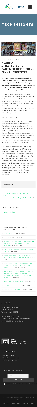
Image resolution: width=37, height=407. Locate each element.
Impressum (21, 403)
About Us (6, 403)
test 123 (6, 237)
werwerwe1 (8, 233)
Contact (13, 403)
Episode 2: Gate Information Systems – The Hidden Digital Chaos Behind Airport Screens (19, 243)
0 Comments (22, 60)
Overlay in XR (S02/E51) (12, 285)
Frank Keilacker (9, 60)
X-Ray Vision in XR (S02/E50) (13, 289)
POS (31, 60)
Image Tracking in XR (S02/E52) (14, 281)
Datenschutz (31, 403)
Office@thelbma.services (10, 358)
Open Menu (30, 7)
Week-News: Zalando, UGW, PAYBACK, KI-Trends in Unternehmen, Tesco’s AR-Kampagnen (18, 265)
